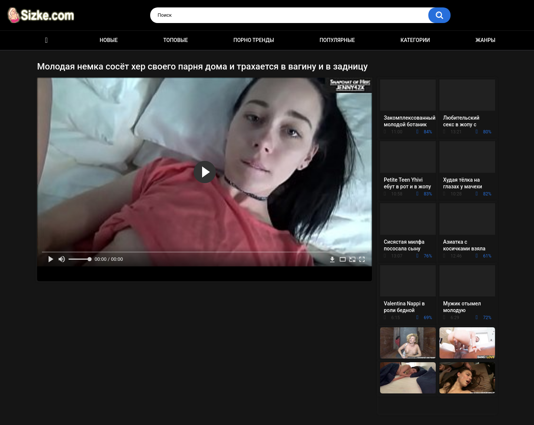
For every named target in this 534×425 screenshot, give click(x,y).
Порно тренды (253, 40)
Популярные (337, 40)
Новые (109, 40)
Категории (415, 40)
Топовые (175, 40)
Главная (46, 40)
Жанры (485, 40)
